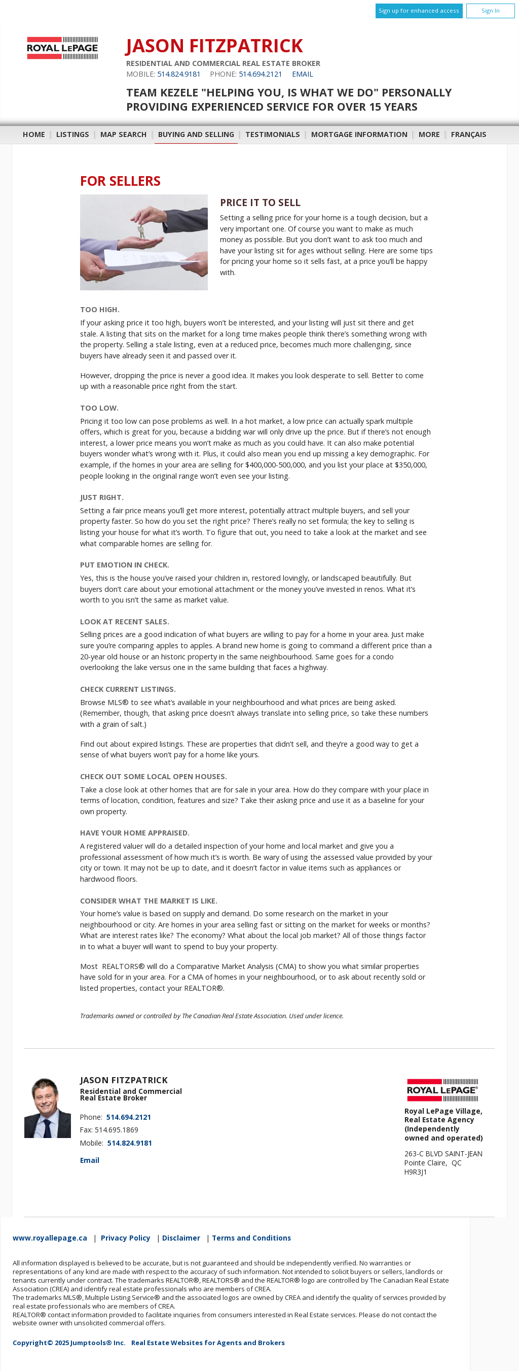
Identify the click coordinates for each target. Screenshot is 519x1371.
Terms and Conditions (251, 1238)
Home (34, 134)
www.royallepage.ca (50, 1238)
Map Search (123, 134)
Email (302, 74)
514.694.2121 (260, 74)
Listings (72, 134)
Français (469, 134)
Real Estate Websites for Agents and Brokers (208, 1342)
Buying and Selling (196, 134)
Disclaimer (181, 1238)
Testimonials (272, 134)
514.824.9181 (179, 74)
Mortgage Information (359, 134)
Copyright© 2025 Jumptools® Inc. (69, 1342)
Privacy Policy (126, 1238)
